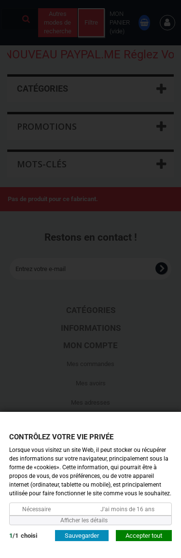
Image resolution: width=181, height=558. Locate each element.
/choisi (23, 535)
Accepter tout (143, 535)
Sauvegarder (82, 535)
